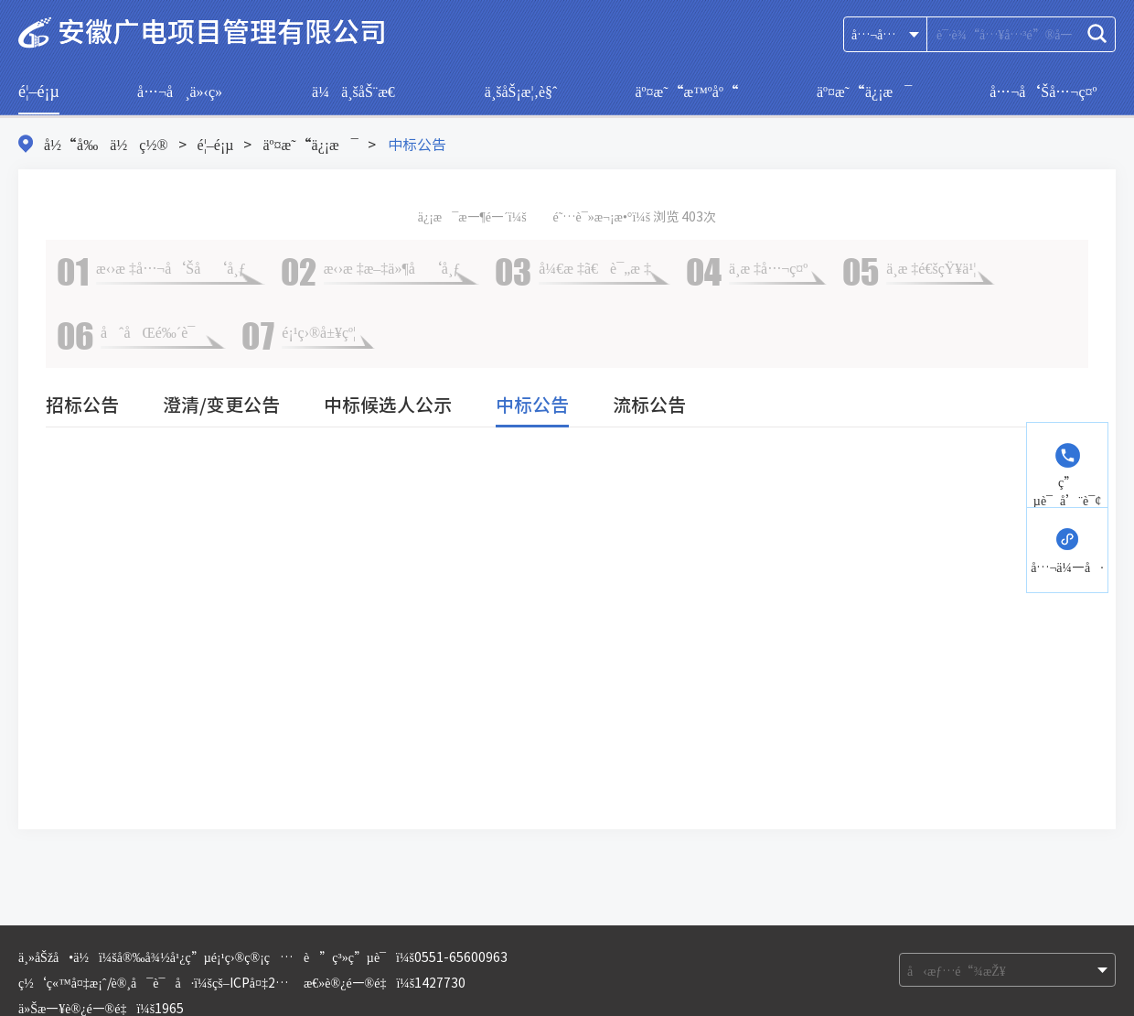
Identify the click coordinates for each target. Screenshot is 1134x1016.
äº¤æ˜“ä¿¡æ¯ (864, 91)
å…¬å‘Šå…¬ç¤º (1043, 91)
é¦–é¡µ (38, 90)
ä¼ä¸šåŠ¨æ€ (359, 91)
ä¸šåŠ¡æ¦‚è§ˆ (521, 91)
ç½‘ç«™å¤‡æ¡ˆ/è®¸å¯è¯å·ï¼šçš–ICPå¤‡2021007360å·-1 (195, 982)
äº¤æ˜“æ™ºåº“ (686, 91)
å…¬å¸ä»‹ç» (185, 91)
